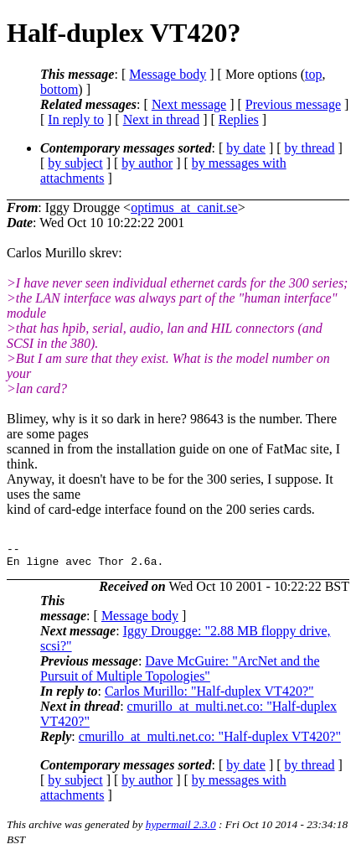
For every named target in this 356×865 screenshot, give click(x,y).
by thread (310, 148)
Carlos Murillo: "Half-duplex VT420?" (209, 696)
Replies (239, 119)
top (313, 74)
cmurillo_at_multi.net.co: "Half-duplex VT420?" (210, 741)
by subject (75, 163)
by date (246, 148)
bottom (59, 89)
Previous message (293, 104)
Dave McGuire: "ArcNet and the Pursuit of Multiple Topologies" (180, 673)
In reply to (76, 119)
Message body (167, 74)
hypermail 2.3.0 (181, 829)
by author (147, 163)
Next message (189, 104)
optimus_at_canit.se (184, 207)
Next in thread (161, 119)
